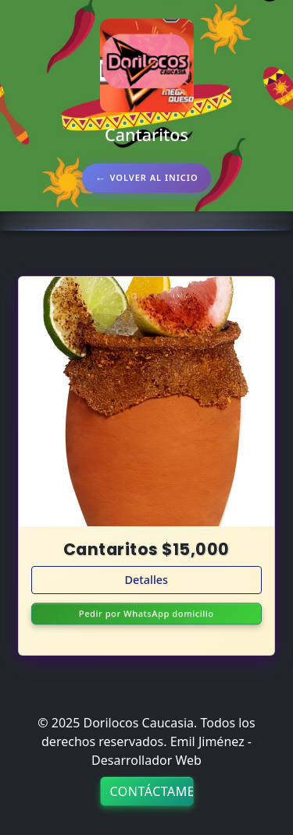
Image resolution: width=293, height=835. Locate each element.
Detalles (147, 579)
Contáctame (152, 791)
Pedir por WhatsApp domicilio (146, 615)
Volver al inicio (153, 177)
